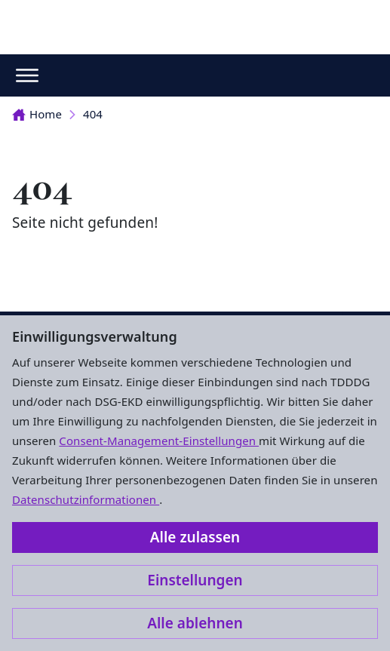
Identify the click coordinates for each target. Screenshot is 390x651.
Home (37, 113)
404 (93, 113)
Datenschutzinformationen (85, 499)
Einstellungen (194, 580)
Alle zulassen (195, 537)
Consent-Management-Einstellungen (159, 440)
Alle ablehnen (195, 623)
